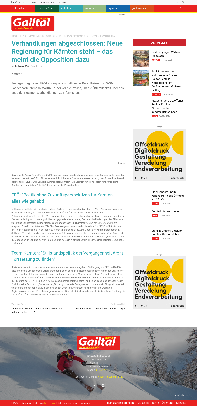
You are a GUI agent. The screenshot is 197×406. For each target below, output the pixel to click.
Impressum (85, 403)
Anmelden (63, 2)
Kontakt (181, 402)
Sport (113, 8)
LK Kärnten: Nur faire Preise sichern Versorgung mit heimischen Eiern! (37, 310)
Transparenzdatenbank (121, 402)
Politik (66, 8)
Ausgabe (143, 402)
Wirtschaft (45, 8)
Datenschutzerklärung (68, 403)
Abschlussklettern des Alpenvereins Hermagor (100, 308)
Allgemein (156, 94)
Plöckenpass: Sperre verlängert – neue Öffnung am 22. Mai (168, 195)
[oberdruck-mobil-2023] (159, 180)
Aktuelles (159, 42)
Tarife (155, 402)
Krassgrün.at (50, 403)
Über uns (167, 402)
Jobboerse (139, 8)
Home (14, 36)
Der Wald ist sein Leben (166, 211)
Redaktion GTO (22, 66)
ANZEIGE (155, 60)
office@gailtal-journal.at (110, 376)
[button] (182, 8)
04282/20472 (103, 369)
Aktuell (19, 8)
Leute (89, 8)
